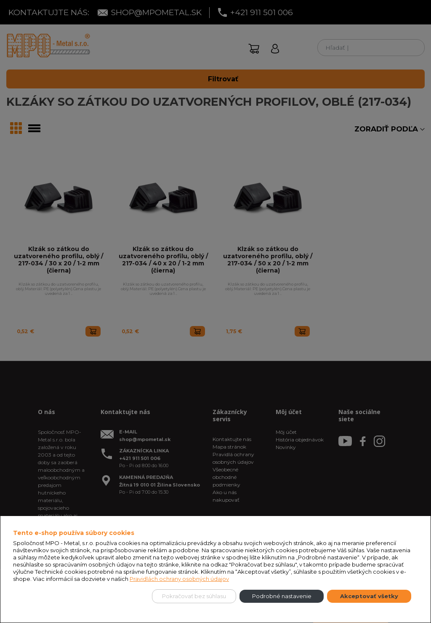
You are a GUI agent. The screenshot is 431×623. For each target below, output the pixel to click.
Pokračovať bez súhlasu (194, 596)
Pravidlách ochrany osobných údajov (179, 578)
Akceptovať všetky (369, 596)
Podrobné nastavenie (281, 596)
